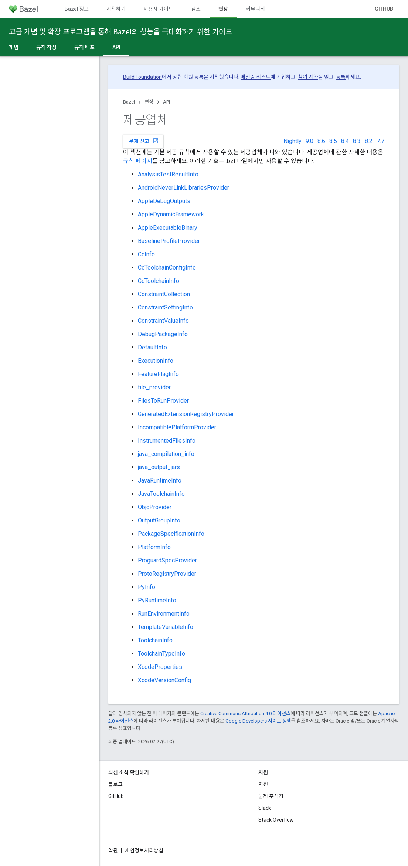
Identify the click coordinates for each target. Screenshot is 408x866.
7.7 (380, 141)
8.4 (345, 141)
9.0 (309, 141)
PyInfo (146, 587)
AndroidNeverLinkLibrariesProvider (183, 187)
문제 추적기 (270, 796)
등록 (341, 77)
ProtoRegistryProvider (167, 573)
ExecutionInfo (155, 360)
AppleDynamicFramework (171, 214)
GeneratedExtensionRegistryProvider (186, 413)
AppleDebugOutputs (164, 200)
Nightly (292, 141)
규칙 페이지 (137, 161)
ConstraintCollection (164, 294)
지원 (263, 784)
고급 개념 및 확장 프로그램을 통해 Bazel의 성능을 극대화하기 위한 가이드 (120, 31)
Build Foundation (142, 77)
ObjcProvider (154, 507)
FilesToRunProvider (163, 400)
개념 (13, 47)
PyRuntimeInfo (157, 600)
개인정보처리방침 (144, 850)
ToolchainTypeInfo (161, 653)
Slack (264, 808)
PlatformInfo (154, 547)
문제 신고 (144, 141)
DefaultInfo (152, 347)
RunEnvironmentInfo (164, 613)
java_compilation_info (166, 453)
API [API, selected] (116, 47)
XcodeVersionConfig (164, 680)
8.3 (357, 141)
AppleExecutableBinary (167, 227)
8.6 (321, 141)
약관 (113, 850)
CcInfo (146, 254)
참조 (196, 9)
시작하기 (116, 9)
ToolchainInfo (155, 640)
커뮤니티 (255, 9)
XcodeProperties (160, 666)
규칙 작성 (46, 47)
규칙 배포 (84, 47)
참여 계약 (308, 77)
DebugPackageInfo (163, 334)
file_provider (154, 387)
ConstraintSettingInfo (165, 307)
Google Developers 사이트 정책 (258, 721)
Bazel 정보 (77, 9)
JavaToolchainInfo (161, 493)
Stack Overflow (276, 820)
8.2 (369, 141)
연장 (148, 102)
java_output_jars (159, 467)
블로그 (115, 784)
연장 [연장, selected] (223, 9)
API (166, 102)
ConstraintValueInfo (163, 320)
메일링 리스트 (256, 77)
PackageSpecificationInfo (171, 533)
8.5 (333, 141)
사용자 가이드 (158, 9)
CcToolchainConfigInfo (167, 267)
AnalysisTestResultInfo (168, 174)
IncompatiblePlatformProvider (177, 427)
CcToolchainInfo (158, 280)
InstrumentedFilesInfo (167, 440)
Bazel (129, 102)
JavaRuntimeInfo (159, 480)
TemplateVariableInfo (165, 626)
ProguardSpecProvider (167, 560)
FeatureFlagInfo (158, 374)
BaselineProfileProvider (169, 240)
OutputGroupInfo (159, 520)
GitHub (384, 9)
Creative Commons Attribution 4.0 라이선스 (245, 713)
